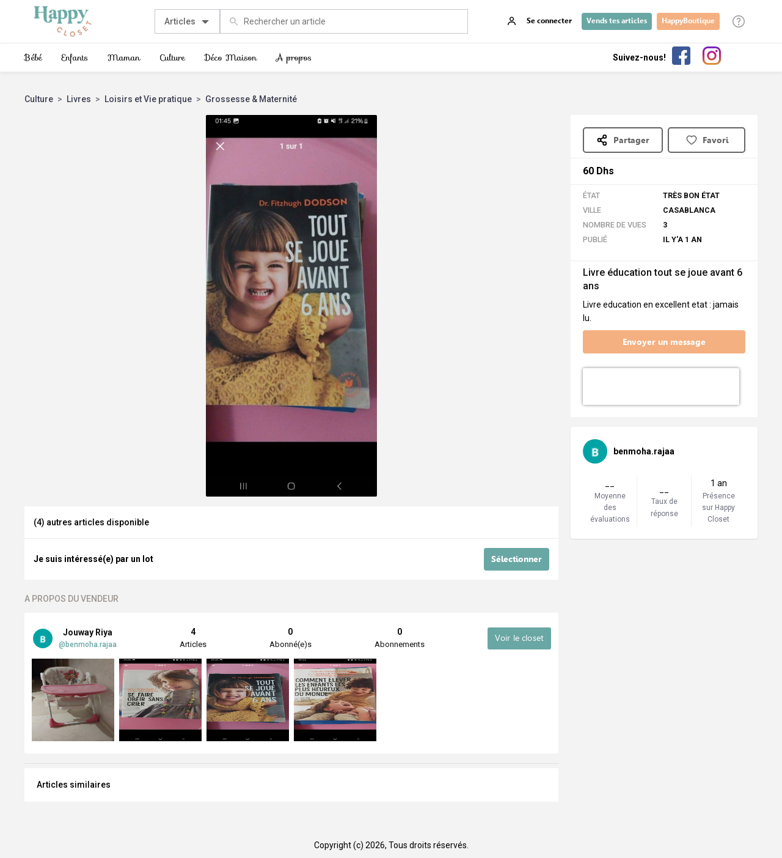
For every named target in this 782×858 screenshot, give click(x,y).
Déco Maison (231, 57)
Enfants (75, 57)
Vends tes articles (616, 21)
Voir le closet (519, 637)
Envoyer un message (664, 342)
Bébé (33, 57)
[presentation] (661, 386)
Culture (172, 57)
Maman (124, 57)
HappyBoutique (688, 21)
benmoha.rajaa (643, 451)
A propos (294, 57)
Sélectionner (516, 559)
